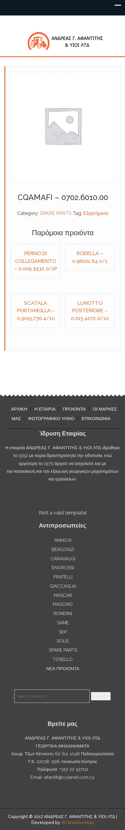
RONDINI (63, 613)
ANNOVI (62, 540)
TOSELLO (63, 659)
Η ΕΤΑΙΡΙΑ (45, 409)
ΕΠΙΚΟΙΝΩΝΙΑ (96, 418)
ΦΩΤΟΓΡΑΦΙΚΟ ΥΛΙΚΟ (51, 418)
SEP (63, 632)
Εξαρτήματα (95, 213)
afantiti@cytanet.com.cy (69, 777)
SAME (63, 622)
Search (100, 696)
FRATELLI (62, 577)
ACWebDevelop (77, 822)
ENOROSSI (63, 567)
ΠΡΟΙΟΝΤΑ (74, 409)
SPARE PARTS (56, 213)
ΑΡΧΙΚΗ (19, 409)
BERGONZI (63, 549)
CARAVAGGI (62, 558)
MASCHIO (63, 604)
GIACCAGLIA (63, 586)
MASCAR (63, 595)
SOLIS (63, 641)
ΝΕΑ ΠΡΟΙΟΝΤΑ (62, 668)
